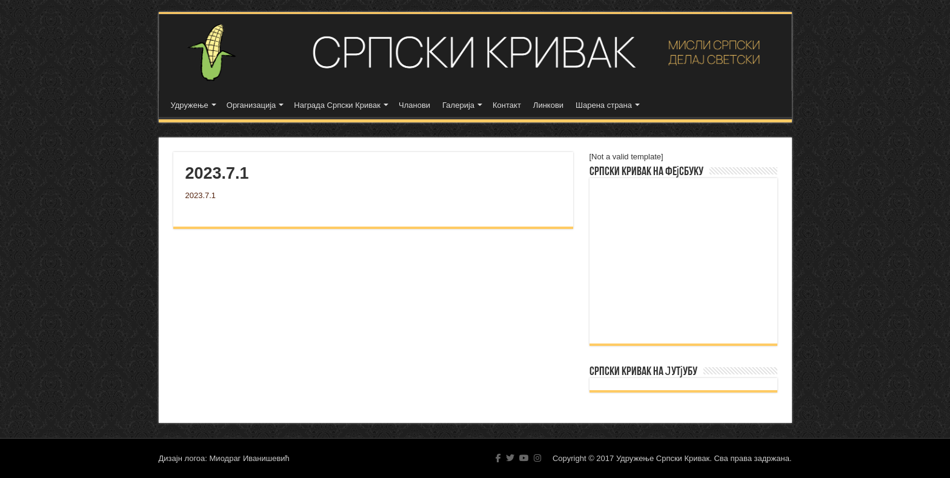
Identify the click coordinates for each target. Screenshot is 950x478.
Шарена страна (604, 105)
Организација (251, 105)
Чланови (414, 105)
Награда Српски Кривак (337, 105)
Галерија (458, 105)
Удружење (189, 105)
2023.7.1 (200, 195)
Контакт (507, 105)
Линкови (548, 105)
